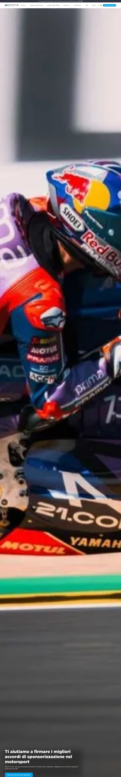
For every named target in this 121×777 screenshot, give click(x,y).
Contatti (94, 5)
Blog (87, 5)
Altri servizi (66, 5)
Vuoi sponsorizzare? (109, 5)
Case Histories (77, 5)
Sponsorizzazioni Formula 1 (37, 5)
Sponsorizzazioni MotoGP (53, 5)
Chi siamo (23, 5)
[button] (101, 5)
